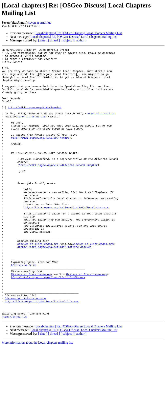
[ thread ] (54, 40)
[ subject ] (67, 40)
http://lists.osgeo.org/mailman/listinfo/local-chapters (66, 239)
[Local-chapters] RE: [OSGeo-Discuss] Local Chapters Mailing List (73, 36)
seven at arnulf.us (39, 22)
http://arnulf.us (23, 308)
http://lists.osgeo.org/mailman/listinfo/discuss (54, 287)
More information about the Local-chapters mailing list (37, 396)
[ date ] (42, 40)
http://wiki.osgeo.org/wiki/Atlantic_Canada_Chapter (58, 188)
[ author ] (80, 40)
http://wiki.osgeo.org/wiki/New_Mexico (40, 156)
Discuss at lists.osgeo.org (37, 283)
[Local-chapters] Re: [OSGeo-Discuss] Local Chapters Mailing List (78, 33)
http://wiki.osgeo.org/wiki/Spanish (34, 119)
